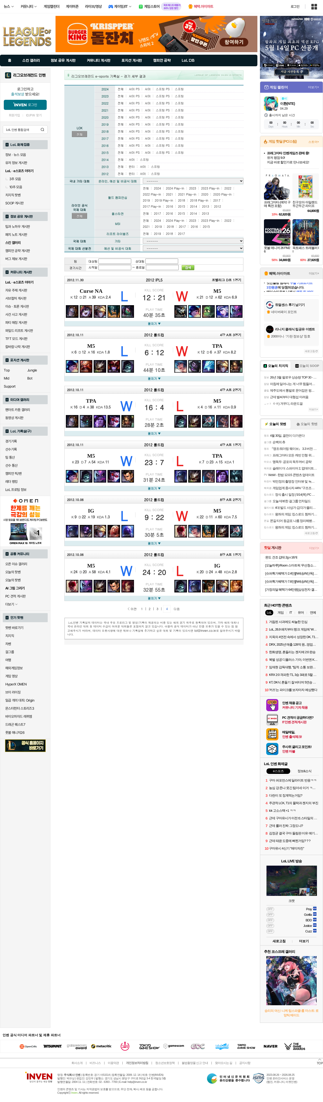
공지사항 (244, 1063)
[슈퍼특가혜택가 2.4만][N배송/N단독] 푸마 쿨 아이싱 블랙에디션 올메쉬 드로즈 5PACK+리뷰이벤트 (292, 573)
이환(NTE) (287, 104)
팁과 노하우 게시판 (17, 227)
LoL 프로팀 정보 (15, 490)
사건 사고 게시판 (16, 314)
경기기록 (11, 441)
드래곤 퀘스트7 (15, 724)
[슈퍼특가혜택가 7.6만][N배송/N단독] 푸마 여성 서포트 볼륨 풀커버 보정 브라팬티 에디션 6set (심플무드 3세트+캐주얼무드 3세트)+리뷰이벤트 (292, 581)
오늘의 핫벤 (12, 572)
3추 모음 (13, 179)
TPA (217, 346)
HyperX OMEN (15, 684)
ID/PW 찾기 (34, 115)
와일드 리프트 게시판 (19, 331)
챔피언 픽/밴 (13, 473)
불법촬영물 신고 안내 (195, 1063)
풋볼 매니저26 (14, 733)
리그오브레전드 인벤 (29, 75)
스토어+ (313, 142)
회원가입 (14, 115)
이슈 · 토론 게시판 (17, 306)
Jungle (32, 370)
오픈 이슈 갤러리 (16, 564)
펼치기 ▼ (154, 323)
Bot (29, 378)
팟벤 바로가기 (14, 628)
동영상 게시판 (14, 418)
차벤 (8, 644)
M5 (217, 291)
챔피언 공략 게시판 (17, 251)
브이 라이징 (12, 692)
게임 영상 (11, 676)
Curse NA (91, 291)
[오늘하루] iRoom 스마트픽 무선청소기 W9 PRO (292, 565)
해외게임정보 (13, 668)
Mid (6, 378)
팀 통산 (10, 457)
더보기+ (313, 87)
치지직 (9, 636)
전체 (79, 134)
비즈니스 (95, 1063)
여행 (8, 660)
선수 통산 (11, 465)
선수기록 (11, 449)
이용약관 (113, 1063)
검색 (42, 129)
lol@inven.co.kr (205, 630)
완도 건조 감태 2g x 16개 (281, 557)
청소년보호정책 (165, 1063)
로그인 (295, 7)
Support (10, 386)
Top (7, 370)
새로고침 (310, 351)
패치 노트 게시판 (16, 235)
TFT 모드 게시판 (16, 339)
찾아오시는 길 (223, 1063)
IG (91, 511)
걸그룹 (9, 652)
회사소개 (77, 1063)
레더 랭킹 (11, 482)
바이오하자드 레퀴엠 (18, 716)
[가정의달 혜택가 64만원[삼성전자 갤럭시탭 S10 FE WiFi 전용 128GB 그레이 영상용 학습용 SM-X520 (292, 589)
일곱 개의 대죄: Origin (19, 700)
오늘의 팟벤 (12, 580)
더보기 (304, 941)
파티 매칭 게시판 (16, 323)
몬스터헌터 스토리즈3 (19, 708)
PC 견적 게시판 (15, 596)
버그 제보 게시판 (16, 259)
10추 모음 (13, 187)
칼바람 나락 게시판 (17, 347)
